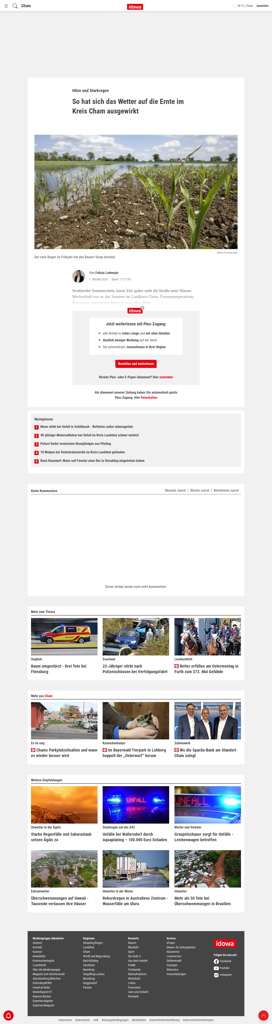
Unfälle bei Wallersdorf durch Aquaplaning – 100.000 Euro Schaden (135, 837)
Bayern (132, 943)
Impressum (65, 1020)
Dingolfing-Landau (94, 974)
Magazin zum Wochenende (49, 974)
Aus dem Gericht (137, 960)
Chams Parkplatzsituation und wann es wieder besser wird (64, 752)
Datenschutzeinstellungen (198, 1020)
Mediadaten (139, 1020)
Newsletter (39, 956)
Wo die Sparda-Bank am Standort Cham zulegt (205, 753)
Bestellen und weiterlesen (136, 364)
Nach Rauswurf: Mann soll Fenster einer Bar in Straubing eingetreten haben (92, 461)
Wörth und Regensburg (96, 956)
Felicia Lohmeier (106, 273)
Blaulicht (133, 947)
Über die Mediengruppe (46, 969)
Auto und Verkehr (138, 992)
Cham (26, 5)
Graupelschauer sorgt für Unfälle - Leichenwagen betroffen (203, 837)
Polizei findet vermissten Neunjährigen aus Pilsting (75, 444)
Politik (131, 965)
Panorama (134, 987)
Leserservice (174, 956)
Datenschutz (82, 1020)
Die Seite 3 (134, 956)
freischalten (149, 398)
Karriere (37, 951)
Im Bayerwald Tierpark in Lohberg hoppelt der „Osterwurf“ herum (134, 752)
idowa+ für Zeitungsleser (181, 947)
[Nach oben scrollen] (263, 1015)
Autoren (37, 943)
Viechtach (89, 965)
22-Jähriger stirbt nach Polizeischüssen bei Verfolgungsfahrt (135, 669)
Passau (87, 987)
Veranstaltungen (176, 974)
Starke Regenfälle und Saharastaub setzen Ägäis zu (61, 837)
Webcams (172, 969)
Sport (131, 951)
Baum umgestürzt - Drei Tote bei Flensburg (58, 669)
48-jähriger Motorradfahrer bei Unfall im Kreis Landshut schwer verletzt (89, 435)
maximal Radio (41, 987)
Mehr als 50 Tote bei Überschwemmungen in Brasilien (202, 901)
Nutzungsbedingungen (115, 1020)
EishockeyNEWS (42, 983)
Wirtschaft (134, 978)
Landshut (88, 947)
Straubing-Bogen (93, 943)
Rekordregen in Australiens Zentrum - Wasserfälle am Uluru (135, 901)
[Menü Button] (6, 6)
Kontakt (37, 947)
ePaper (171, 943)
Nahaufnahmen (137, 974)
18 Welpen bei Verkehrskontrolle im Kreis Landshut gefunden (82, 452)
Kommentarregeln (43, 960)
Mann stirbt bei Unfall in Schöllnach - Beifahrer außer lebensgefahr (86, 427)
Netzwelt (133, 996)
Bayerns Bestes (42, 996)
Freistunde (134, 969)
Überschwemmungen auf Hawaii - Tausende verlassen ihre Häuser (59, 901)
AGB (95, 1020)
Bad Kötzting (90, 960)
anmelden (166, 377)
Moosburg (89, 978)
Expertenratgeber (43, 1001)
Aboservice (173, 951)
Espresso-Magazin (43, 1005)
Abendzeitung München (47, 978)
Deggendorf (90, 983)
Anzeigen (172, 965)
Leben (132, 983)
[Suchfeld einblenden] (15, 6)
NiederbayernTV (42, 992)
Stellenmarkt (174, 960)
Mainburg (88, 969)
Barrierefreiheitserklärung (165, 1020)
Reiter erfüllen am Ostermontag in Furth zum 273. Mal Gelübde (206, 669)
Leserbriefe (39, 965)
